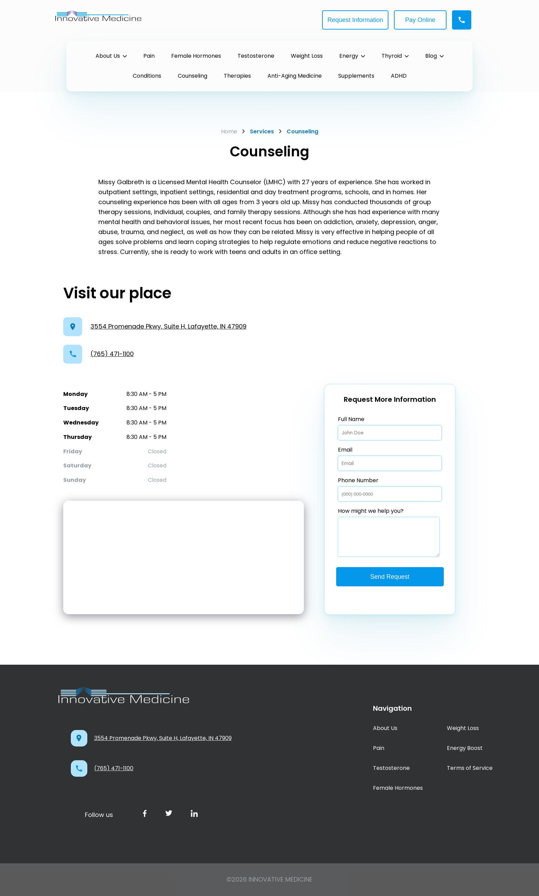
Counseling (298, 131)
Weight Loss (463, 728)
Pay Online (420, 19)
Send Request (389, 576)
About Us (385, 728)
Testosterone (391, 768)
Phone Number (390, 488)
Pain (378, 748)
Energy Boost (465, 748)
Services (258, 131)
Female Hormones (398, 788)
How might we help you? (389, 532)
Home (229, 131)
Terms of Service (470, 768)
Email (390, 458)
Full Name (390, 427)
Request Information (355, 19)
